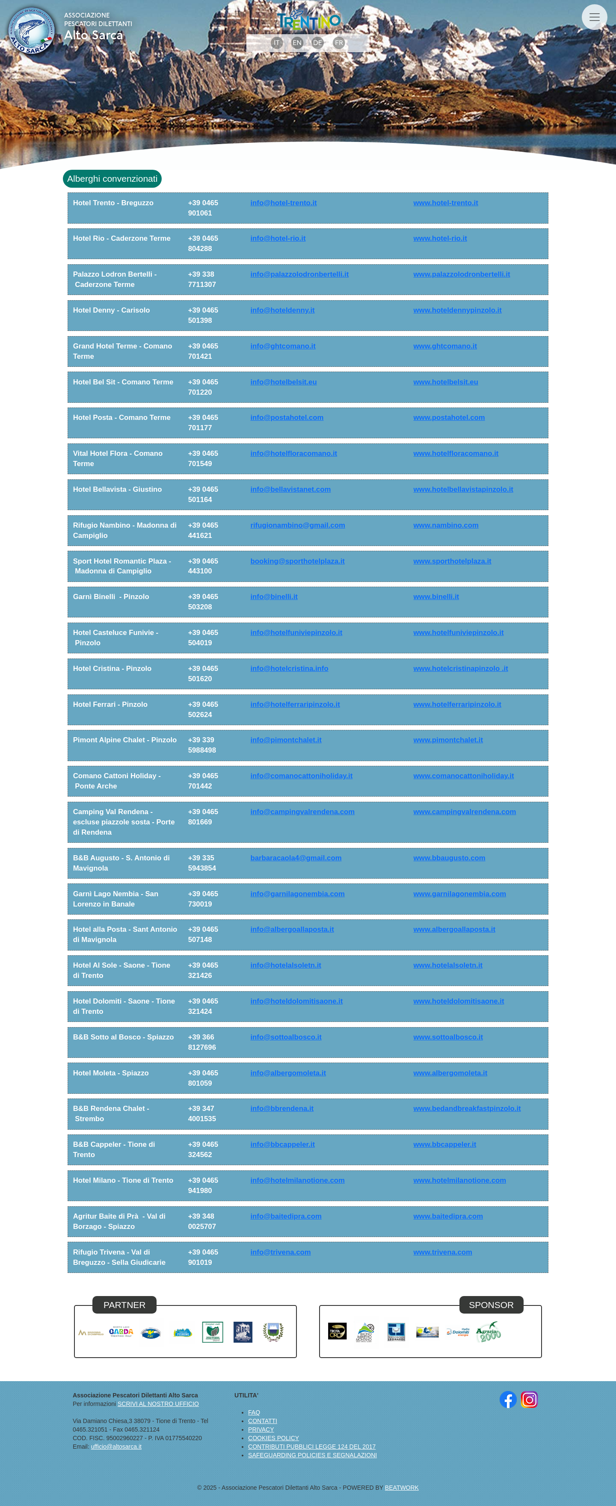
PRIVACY (261, 1429)
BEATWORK (402, 1487)
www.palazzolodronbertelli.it (462, 274)
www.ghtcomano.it (445, 346)
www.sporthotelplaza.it (453, 561)
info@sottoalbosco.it (285, 1037)
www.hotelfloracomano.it (456, 453)
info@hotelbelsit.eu (283, 382)
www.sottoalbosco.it (448, 1037)
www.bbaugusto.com (450, 858)
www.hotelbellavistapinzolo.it (463, 489)
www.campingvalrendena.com (465, 812)
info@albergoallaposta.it (292, 929)
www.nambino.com (446, 525)
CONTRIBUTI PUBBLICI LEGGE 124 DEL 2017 (312, 1446)
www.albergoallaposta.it (454, 929)
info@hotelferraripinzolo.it (295, 704)
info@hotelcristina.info (289, 668)
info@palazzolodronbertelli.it (299, 274)
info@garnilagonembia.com (297, 894)
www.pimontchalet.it (448, 740)
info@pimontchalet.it (285, 740)
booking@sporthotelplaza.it (297, 561)
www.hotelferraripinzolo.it (457, 704)
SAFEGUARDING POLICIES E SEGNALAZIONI (312, 1455)
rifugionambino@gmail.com (297, 525)
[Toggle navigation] (594, 17)
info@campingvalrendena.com (302, 812)
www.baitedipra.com (448, 1216)
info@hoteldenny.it (282, 310)
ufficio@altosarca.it (116, 1446)
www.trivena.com (443, 1252)
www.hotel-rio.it (440, 238)
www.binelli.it (436, 597)
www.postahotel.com (449, 417)
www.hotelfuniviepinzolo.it (459, 633)
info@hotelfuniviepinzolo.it (296, 633)
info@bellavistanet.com (290, 489)
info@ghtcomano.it (282, 346)
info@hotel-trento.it (283, 203)
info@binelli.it (274, 597)
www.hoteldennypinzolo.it (458, 310)
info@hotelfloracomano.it (293, 453)
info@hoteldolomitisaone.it (296, 1001)
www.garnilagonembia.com (460, 894)
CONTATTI (262, 1420)
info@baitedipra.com (285, 1216)
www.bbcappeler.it (445, 1144)
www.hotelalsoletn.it (448, 965)
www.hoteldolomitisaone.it (459, 1001)
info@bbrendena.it (282, 1108)
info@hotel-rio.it (277, 238)
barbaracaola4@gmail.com (295, 858)
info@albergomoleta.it (288, 1073)
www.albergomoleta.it (451, 1073)
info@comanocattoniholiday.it (301, 776)
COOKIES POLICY (273, 1438)
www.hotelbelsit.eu (446, 382)
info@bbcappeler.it (282, 1144)
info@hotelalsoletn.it (285, 965)
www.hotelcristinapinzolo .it (461, 668)
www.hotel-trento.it (446, 203)
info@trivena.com (280, 1252)
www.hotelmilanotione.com (460, 1180)
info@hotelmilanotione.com (297, 1180)
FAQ (254, 1412)
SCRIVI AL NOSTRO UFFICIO (158, 1403)
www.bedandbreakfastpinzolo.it (467, 1108)
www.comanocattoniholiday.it (464, 776)
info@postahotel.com (286, 417)
